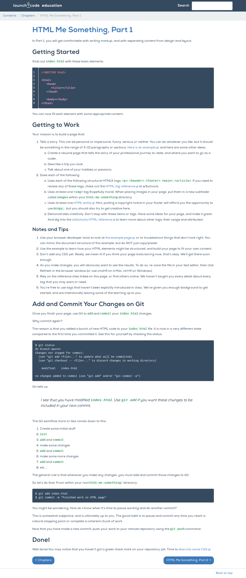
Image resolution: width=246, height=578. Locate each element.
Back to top (224, 573)
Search (183, 5)
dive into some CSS (194, 549)
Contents (9, 15)
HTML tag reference (122, 186)
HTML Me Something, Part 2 (188, 560)
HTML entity (84, 203)
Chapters (28, 15)
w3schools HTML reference (93, 219)
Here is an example (142, 147)
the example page (120, 237)
